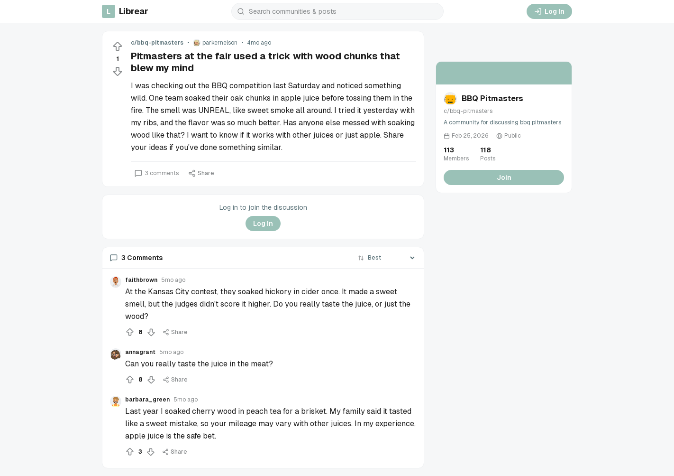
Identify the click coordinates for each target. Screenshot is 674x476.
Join (504, 177)
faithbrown (141, 280)
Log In (549, 11)
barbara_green (147, 399)
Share (201, 173)
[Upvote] (117, 46)
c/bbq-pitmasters (157, 43)
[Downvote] (117, 71)
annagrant (140, 352)
